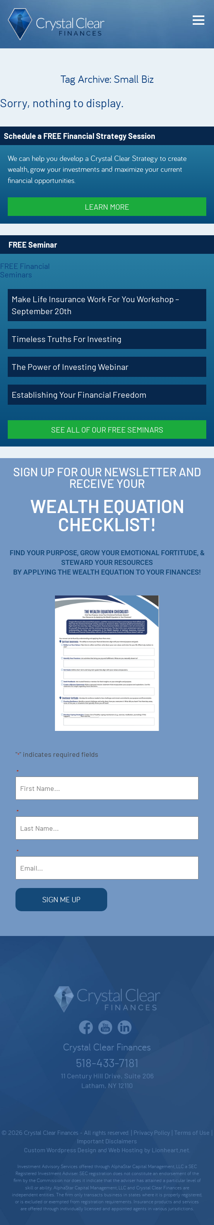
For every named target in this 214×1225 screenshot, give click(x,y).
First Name (18, 772)
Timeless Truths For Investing (67, 339)
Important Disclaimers (107, 1141)
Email (18, 852)
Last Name (18, 812)
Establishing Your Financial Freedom (79, 394)
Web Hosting (125, 1149)
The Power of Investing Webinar (70, 366)
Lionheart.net (170, 1149)
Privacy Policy (152, 1132)
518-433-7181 (107, 1062)
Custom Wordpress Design (60, 1149)
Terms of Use (192, 1132)
